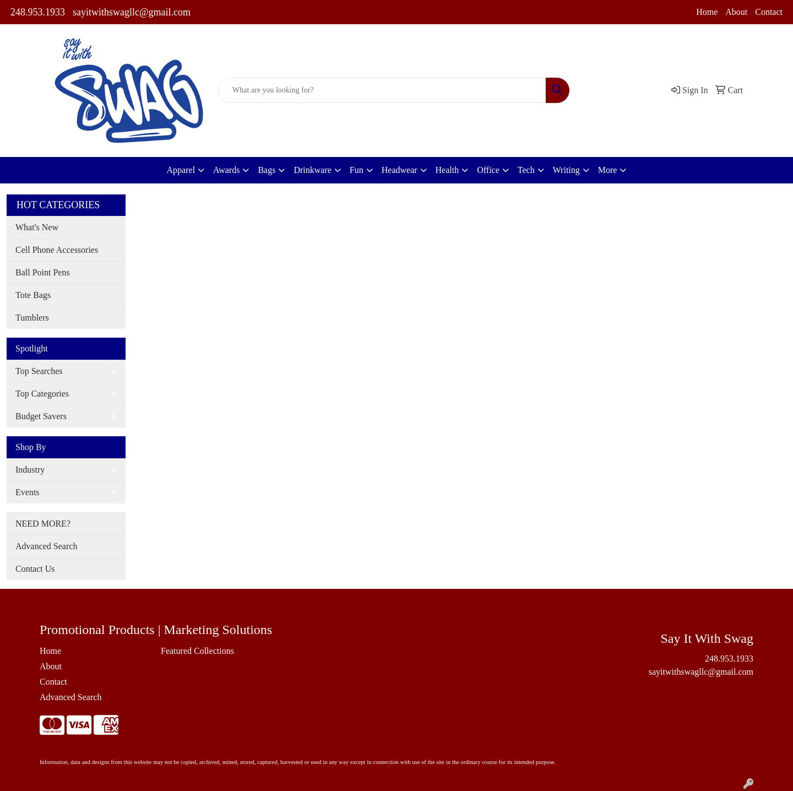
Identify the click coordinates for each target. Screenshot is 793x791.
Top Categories (42, 393)
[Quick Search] (382, 90)
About (736, 12)
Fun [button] (356, 170)
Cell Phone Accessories (56, 249)
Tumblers (32, 317)
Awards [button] (226, 170)
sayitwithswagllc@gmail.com (132, 12)
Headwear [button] (399, 170)
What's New (36, 227)
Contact (769, 12)
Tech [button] (526, 170)
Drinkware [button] (312, 170)
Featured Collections (197, 650)
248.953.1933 (37, 12)
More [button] (607, 170)
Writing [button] (566, 170)
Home (707, 12)
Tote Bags (33, 295)
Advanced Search (46, 546)
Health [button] (447, 170)
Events (27, 492)
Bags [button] (266, 170)
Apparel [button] (181, 170)
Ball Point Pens (42, 272)
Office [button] (488, 170)
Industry (30, 469)
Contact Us (35, 568)
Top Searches (39, 371)
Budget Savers (41, 416)
